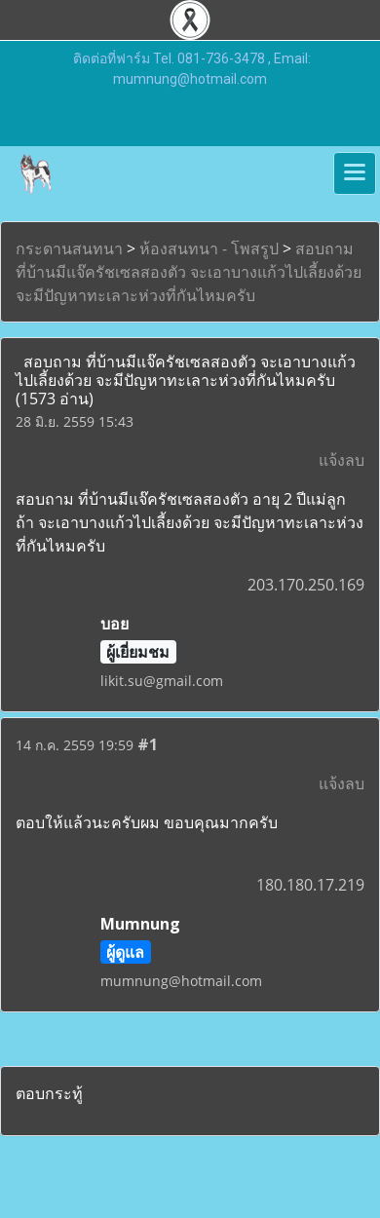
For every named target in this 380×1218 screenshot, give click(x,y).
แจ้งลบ (341, 460)
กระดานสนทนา (69, 248)
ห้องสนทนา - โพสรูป (209, 248)
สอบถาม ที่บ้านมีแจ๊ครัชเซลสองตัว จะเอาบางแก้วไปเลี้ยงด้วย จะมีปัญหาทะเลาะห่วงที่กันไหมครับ (188, 272)
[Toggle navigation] (354, 173)
